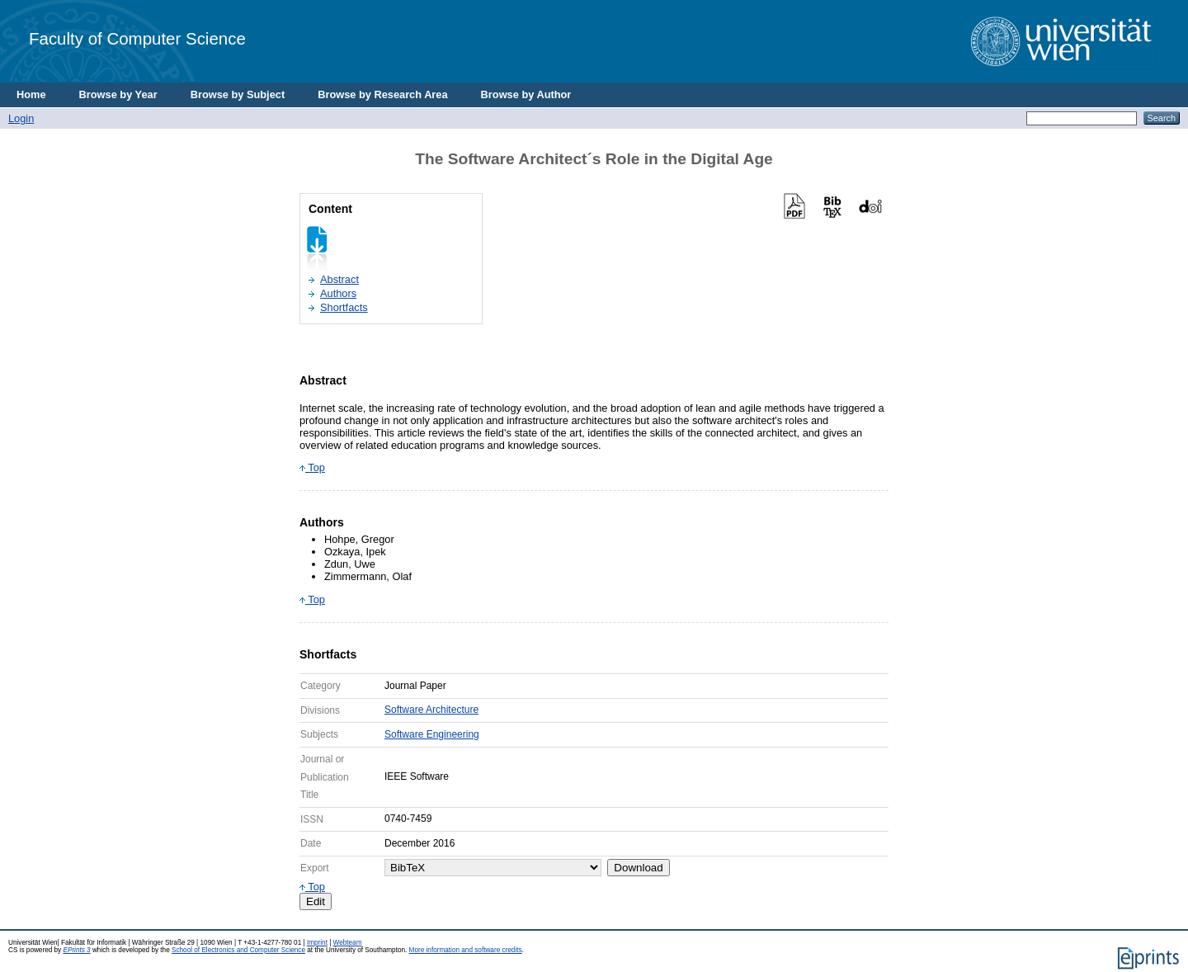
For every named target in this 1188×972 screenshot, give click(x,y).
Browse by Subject (238, 94)
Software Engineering (431, 734)
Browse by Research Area (382, 94)
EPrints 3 (76, 950)
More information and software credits (465, 950)
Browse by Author (526, 94)
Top (312, 467)
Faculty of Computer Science (137, 38)
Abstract (339, 279)
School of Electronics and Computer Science (238, 950)
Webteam (347, 942)
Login (21, 118)
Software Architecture (431, 709)
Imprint (317, 942)
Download (638, 867)
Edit (315, 901)
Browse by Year (118, 94)
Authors (338, 293)
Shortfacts (344, 307)
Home (31, 94)
